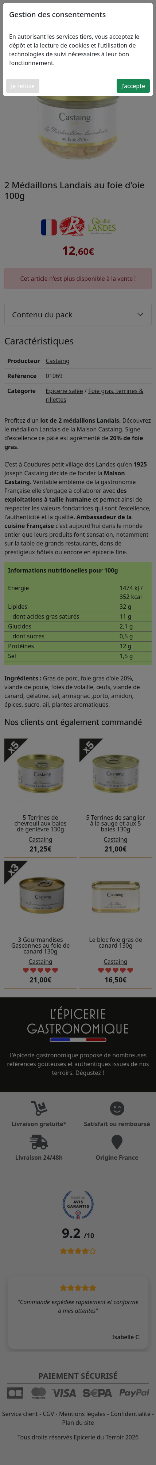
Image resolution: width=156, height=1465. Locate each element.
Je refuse (23, 86)
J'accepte (133, 86)
